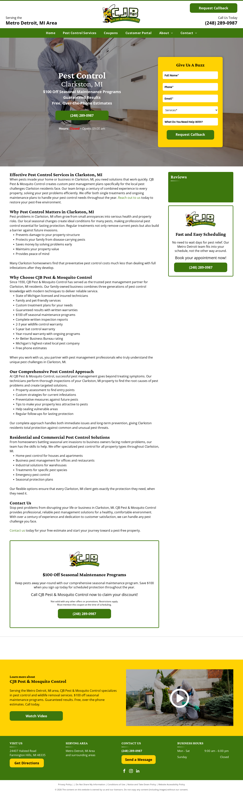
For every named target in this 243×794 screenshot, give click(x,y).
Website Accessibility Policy (171, 784)
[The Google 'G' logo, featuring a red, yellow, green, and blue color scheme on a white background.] (121, 648)
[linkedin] (137, 771)
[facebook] (124, 771)
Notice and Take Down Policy (141, 784)
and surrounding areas (80, 755)
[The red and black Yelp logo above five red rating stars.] (47, 648)
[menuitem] (50, 33)
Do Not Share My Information (90, 784)
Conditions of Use (116, 784)
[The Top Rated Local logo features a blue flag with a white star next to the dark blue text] (196, 648)
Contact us (17, 530)
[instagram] (131, 771)
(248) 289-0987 (221, 23)
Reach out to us (129, 198)
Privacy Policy (65, 784)
